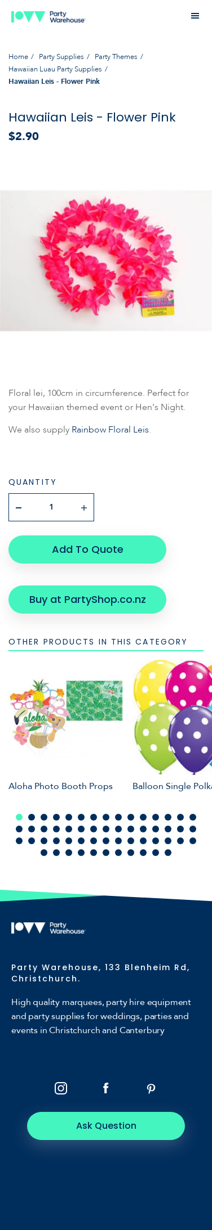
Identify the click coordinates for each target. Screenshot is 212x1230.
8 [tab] (106, 817)
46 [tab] (44, 852)
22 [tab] (93, 829)
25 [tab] (130, 829)
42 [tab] (155, 840)
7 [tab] (93, 817)
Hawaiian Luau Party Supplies (55, 69)
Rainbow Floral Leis (110, 429)
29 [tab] (180, 829)
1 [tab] (19, 817)
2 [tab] (31, 817)
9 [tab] (118, 817)
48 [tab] (68, 852)
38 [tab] (106, 840)
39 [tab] (118, 840)
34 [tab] (56, 840)
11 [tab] (143, 817)
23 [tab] (106, 829)
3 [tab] (44, 817)
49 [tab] (81, 852)
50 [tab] (93, 852)
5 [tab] (68, 817)
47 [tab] (56, 852)
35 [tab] (68, 840)
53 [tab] (130, 852)
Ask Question (106, 1125)
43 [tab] (168, 840)
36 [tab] (81, 840)
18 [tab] (44, 829)
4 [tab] (56, 817)
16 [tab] (19, 829)
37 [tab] (93, 840)
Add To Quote (87, 549)
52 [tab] (118, 852)
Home (18, 57)
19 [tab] (56, 829)
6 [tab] (81, 817)
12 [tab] (155, 817)
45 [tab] (192, 840)
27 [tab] (155, 829)
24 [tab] (118, 829)
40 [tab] (130, 840)
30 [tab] (192, 829)
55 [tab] (155, 852)
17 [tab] (31, 829)
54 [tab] (143, 852)
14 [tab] (180, 817)
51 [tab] (106, 852)
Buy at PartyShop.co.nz (87, 599)
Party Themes (116, 57)
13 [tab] (168, 817)
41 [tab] (143, 840)
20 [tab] (68, 829)
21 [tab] (81, 829)
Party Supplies (61, 57)
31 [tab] (19, 840)
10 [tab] (130, 817)
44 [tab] (180, 840)
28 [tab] (168, 829)
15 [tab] (192, 817)
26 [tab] (143, 829)
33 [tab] (44, 840)
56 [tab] (168, 852)
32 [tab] (31, 840)
